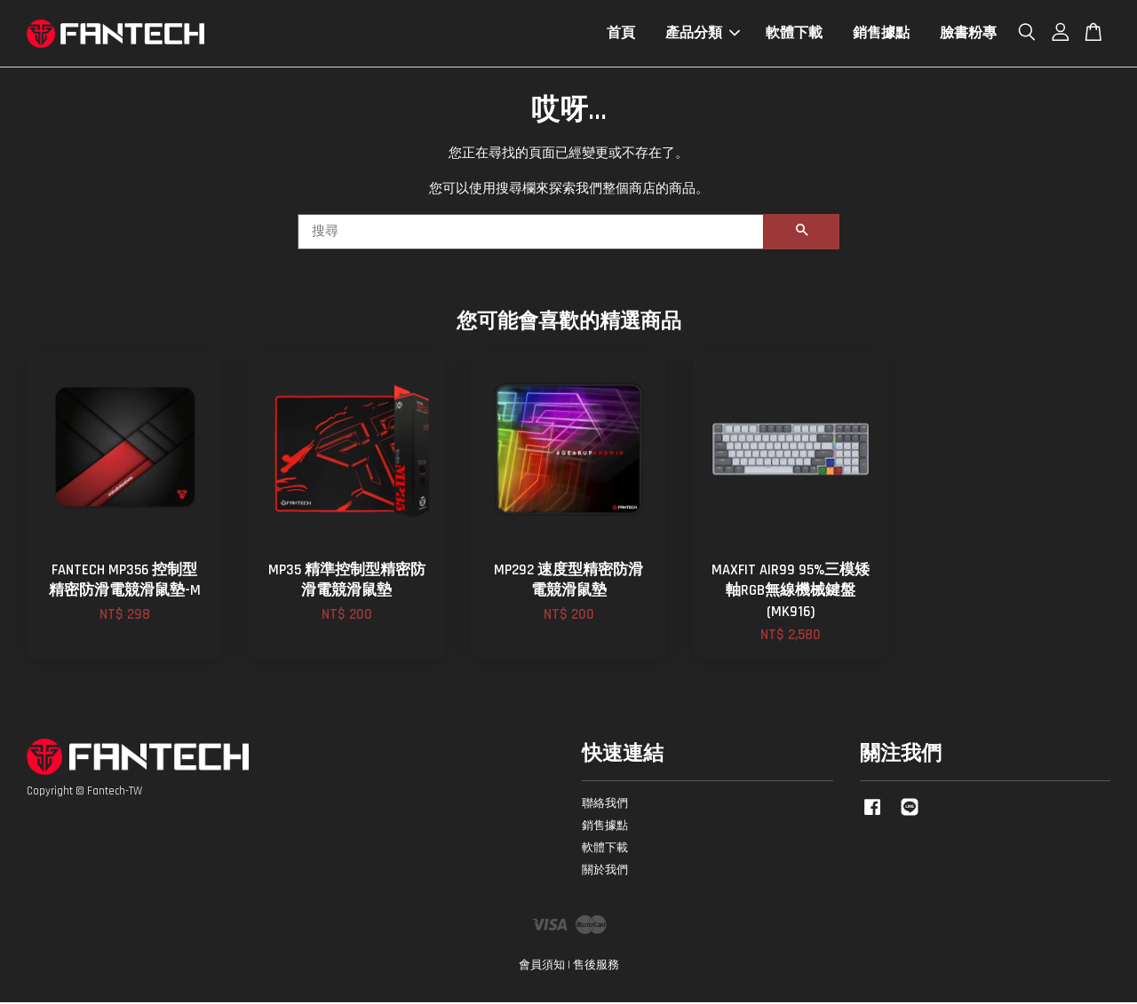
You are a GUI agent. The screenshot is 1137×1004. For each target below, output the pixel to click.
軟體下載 (794, 34)
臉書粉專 (968, 34)
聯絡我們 (605, 805)
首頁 (621, 34)
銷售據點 (881, 34)
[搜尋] (531, 233)
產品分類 (702, 34)
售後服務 (596, 967)
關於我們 (605, 872)
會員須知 (542, 967)
